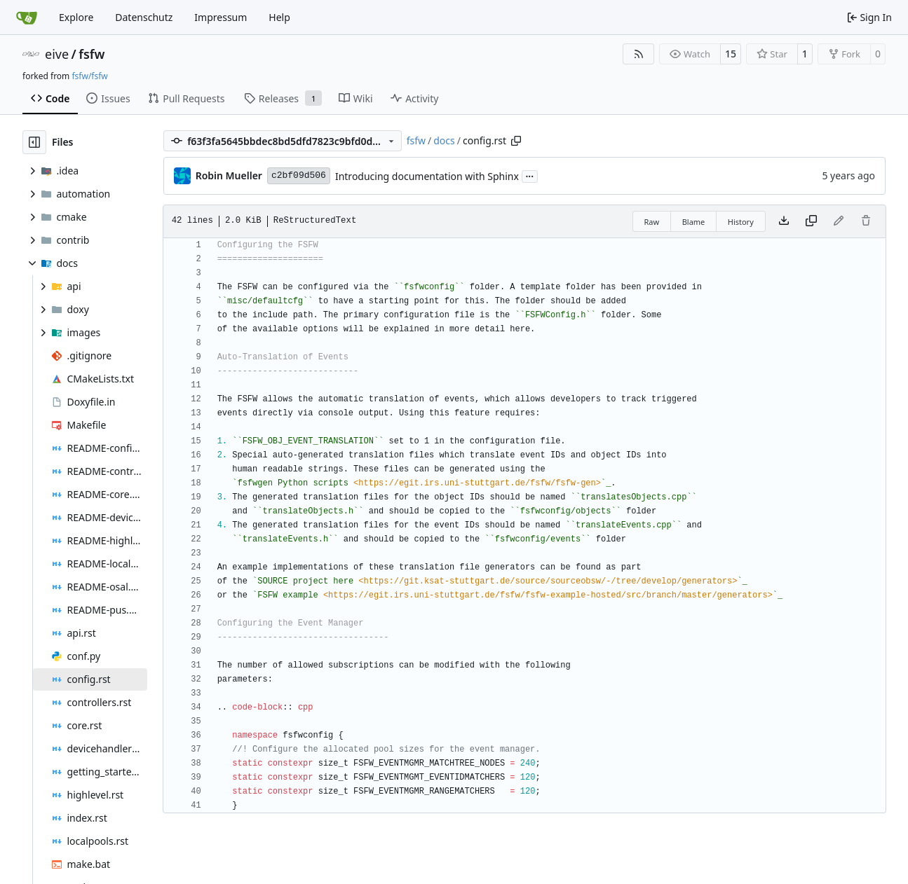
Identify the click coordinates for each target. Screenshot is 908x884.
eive (57, 54)
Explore (76, 17)
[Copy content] (811, 221)
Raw (652, 221)
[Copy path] (516, 141)
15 (730, 53)
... (530, 175)
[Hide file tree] (34, 142)
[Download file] (784, 221)
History (741, 221)
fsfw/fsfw (89, 76)
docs (444, 140)
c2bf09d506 (298, 175)
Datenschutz (143, 17)
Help (279, 17)
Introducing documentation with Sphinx (427, 176)
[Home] (26, 17)
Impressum (220, 17)
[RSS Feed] (639, 53)
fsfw (91, 54)
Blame (693, 221)
